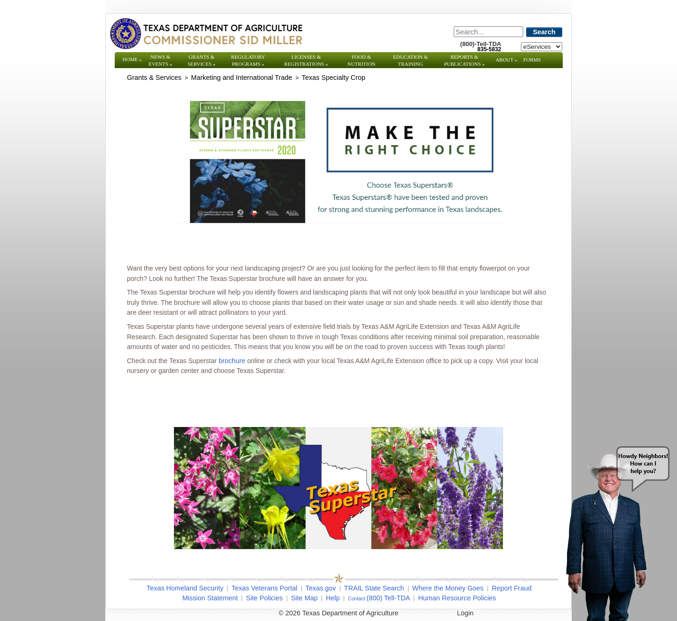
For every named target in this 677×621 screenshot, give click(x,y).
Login (465, 613)
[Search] (488, 31)
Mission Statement (210, 598)
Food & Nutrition (361, 60)
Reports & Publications (464, 60)
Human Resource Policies (457, 598)
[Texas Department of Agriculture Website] (206, 33)
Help (333, 598)
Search (544, 32)
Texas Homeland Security (185, 588)
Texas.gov (321, 588)
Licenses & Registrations (306, 60)
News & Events (160, 60)
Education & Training (410, 60)
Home (132, 59)
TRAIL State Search (374, 588)
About (506, 59)
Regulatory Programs (248, 60)
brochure (232, 361)
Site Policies (264, 598)
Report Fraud (512, 588)
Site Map (304, 598)
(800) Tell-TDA (388, 598)
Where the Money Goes (448, 588)
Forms (532, 59)
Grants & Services (201, 60)
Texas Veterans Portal (264, 588)
